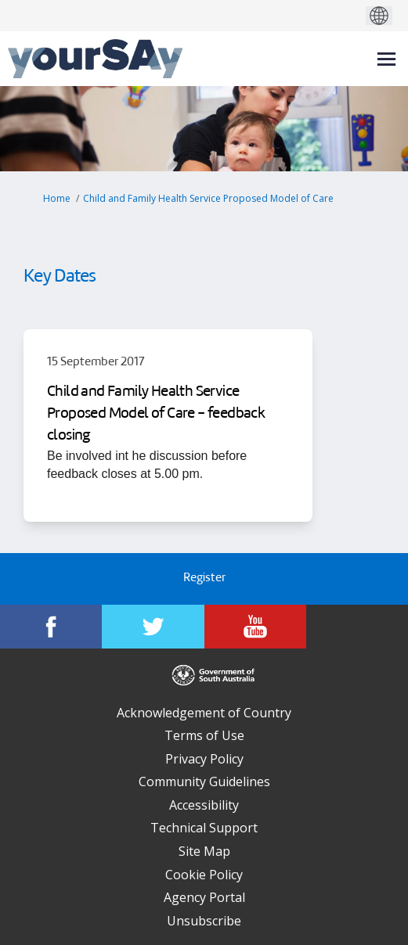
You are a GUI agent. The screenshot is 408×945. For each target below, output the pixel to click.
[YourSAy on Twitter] (153, 627)
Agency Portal (204, 897)
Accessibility (204, 805)
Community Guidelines (204, 781)
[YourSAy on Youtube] (255, 627)
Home (56, 198)
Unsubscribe (204, 920)
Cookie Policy (204, 874)
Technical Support (204, 827)
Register (204, 578)
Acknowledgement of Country (204, 712)
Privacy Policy (204, 758)
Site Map (204, 851)
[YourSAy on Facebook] (51, 627)
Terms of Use (204, 735)
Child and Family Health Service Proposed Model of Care (208, 198)
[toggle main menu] (386, 59)
